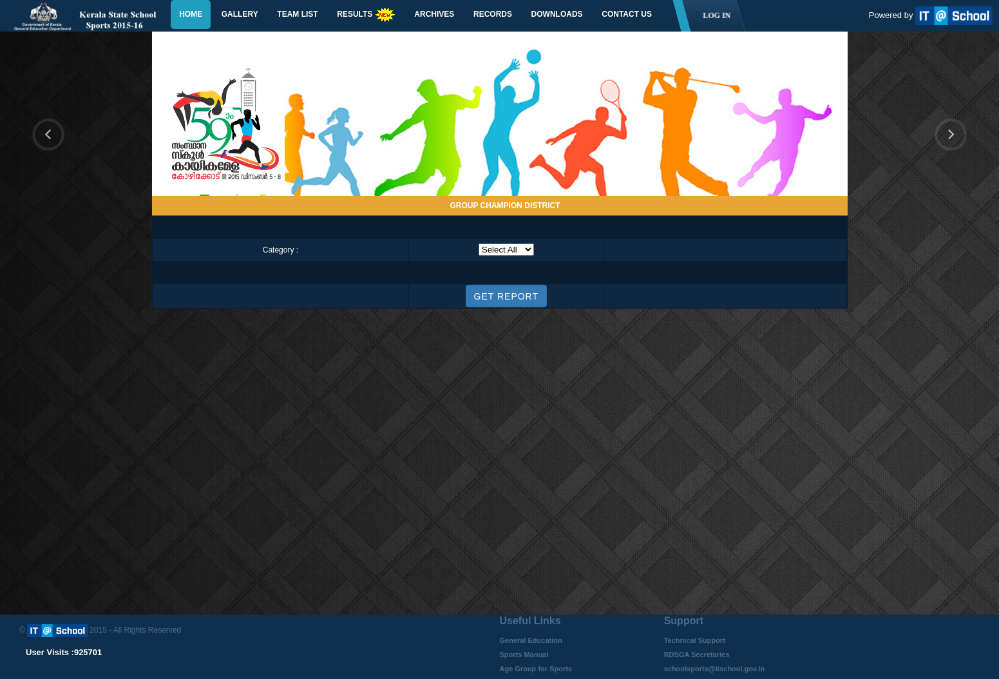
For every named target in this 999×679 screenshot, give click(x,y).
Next (958, 150)
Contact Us (627, 14)
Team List (297, 14)
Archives (434, 14)
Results (366, 15)
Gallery (240, 14)
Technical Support (694, 640)
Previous (48, 135)
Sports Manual (524, 654)
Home (190, 14)
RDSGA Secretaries (697, 654)
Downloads (557, 14)
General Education (531, 640)
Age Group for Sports (536, 669)
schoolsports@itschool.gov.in (714, 669)
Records (492, 14)
